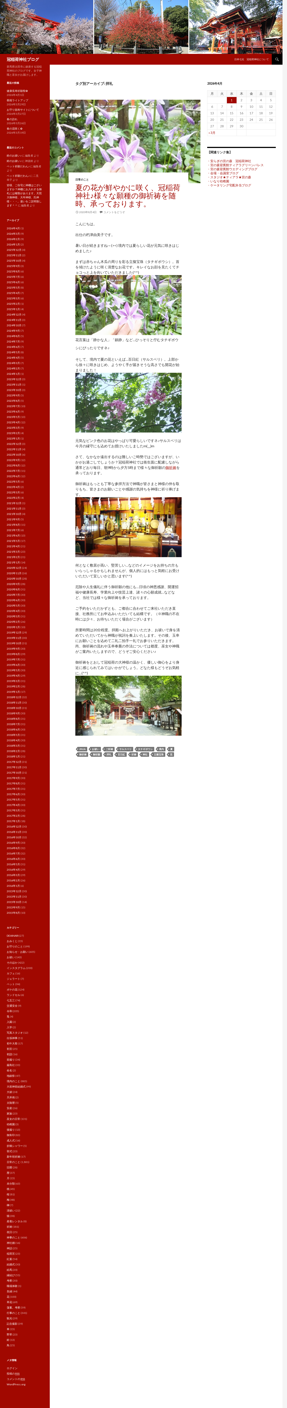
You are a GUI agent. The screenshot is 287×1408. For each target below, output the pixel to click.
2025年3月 (13, 298)
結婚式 (11, 1264)
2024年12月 (14, 314)
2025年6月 (13, 282)
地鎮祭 (11, 1075)
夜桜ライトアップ (17, 100)
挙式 (9, 1151)
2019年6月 (13, 664)
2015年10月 (14, 902)
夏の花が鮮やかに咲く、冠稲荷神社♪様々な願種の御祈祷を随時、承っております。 (127, 195)
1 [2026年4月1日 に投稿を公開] (232, 100)
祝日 (9, 1232)
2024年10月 (14, 325)
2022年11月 (14, 449)
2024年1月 (13, 373)
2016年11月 (14, 832)
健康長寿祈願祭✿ (17, 91)
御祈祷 (170, 467)
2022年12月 (14, 444)
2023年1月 (13, 438)
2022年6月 (13, 476)
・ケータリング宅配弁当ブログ (229, 185)
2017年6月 (13, 794)
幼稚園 (11, 1124)
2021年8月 (13, 524)
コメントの (16, 1379)
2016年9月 (13, 842)
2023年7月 (13, 406)
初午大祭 (12, 1043)
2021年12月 (14, 503)
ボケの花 (12, 989)
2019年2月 (13, 686)
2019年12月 (14, 632)
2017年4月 (13, 805)
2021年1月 (13, 562)
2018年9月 (13, 713)
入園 (9, 1022)
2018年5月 (13, 735)
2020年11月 (14, 573)
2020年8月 (13, 589)
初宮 (9, 1048)
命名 (9, 1070)
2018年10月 (14, 708)
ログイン (12, 1368)
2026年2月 (13, 239)
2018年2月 (13, 751)
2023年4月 (13, 422)
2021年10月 (14, 514)
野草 (9, 1334)
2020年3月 (13, 616)
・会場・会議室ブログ (223, 173)
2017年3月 (13, 810)
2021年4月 (13, 546)
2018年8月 (13, 718)
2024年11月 (14, 320)
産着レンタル (15, 1221)
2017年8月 (13, 783)
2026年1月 (13, 244)
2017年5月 (13, 799)
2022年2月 (13, 497)
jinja (82, 749)
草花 (9, 1302)
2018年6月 (13, 729)
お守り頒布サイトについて (23, 109)
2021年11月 (14, 508)
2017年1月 (13, 821)
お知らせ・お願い (17, 951)
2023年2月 (13, 433)
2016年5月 (13, 864)
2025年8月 (13, 271)
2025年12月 (14, 250)
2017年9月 (13, 778)
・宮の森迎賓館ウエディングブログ (232, 169)
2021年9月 (13, 519)
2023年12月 (14, 379)
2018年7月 (13, 724)
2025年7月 (13, 276)
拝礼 (109, 754)
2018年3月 (13, 745)
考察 (9, 1280)
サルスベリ (125, 749)
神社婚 (11, 1243)
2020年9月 (13, 584)
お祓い (95, 749)
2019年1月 (13, 691)
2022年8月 (13, 465)
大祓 (9, 1092)
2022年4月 (13, 487)
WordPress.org (16, 1384)
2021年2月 (13, 557)
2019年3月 (13, 681)
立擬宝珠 (159, 754)
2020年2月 (13, 621)
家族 (9, 1113)
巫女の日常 (13, 1119)
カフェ (11, 973)
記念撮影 (12, 1323)
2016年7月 (13, 853)
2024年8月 (13, 336)
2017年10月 (14, 772)
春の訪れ (12, 119)
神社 (145, 754)
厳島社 (11, 1065)
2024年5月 (13, 352)
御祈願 (96, 754)
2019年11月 (14, 638)
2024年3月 (13, 363)
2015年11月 (14, 896)
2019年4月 (13, 675)
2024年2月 (13, 368)
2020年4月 (13, 611)
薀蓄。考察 (13, 1307)
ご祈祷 (109, 749)
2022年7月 (13, 470)
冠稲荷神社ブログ (23, 59)
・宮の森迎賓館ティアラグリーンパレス (235, 165)
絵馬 (9, 1269)
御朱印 (11, 1135)
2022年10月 (14, 454)
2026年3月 (13, 233)
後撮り (11, 1129)
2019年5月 (13, 670)
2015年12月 (14, 891)
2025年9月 (13, 266)
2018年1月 (13, 756)
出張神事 (12, 1038)
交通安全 (12, 1005)
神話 (9, 1248)
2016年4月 (13, 869)
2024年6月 (13, 347)
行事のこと (13, 1313)
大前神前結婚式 (16, 1086)
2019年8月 (13, 654)
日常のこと (82, 179)
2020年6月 (13, 600)
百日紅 (121, 754)
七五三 (11, 1000)
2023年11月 (14, 384)
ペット (11, 984)
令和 (9, 1011)
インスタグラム (16, 968)
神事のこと (13, 1237)
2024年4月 (13, 357)
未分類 (11, 1183)
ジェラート (13, 978)
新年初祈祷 (13, 1156)
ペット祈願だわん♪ (18, 166)
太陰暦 (11, 1102)
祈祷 (133, 754)
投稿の (13, 1373)
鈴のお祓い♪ (14, 155)
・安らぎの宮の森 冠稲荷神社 (229, 161)
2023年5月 (13, 417)
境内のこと (13, 1081)
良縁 (9, 1291)
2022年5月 (13, 481)
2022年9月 (13, 460)
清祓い (11, 1210)
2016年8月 (13, 848)
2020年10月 (14, 578)
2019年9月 (13, 648)
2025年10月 (14, 260)
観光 (9, 1318)
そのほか (12, 962)
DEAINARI (13, 935)
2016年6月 (13, 859)
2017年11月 (14, 767)
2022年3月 (13, 492)
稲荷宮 (11, 1253)
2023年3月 (13, 427)
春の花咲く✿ (14, 128)
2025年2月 (13, 303)
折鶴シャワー (15, 1146)
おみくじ (12, 941)
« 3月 (212, 133)
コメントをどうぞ (114, 212)
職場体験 (12, 1286)
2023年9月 (13, 395)
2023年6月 (13, 411)
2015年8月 (13, 912)
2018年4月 (13, 740)
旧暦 (9, 1167)
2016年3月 (13, 875)
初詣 (9, 1054)
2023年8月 (13, 400)
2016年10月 (14, 837)
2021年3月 (13, 551)
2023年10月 (14, 390)
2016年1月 (13, 885)
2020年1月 (13, 627)
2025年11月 (14, 255)
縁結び (11, 1275)
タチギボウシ (145, 749)
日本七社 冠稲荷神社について (251, 59)
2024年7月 (13, 341)
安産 (9, 1108)
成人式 (11, 1140)
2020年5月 (13, 605)
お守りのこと (15, 946)
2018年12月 (14, 697)
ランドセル (13, 995)
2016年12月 (14, 826)
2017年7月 (13, 788)
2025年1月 (13, 309)
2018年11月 (14, 702)
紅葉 (9, 1259)
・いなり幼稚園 (218, 181)
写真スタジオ (15, 1032)
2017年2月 (13, 815)
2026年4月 (13, 228)
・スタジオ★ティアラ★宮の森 (229, 177)
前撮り (11, 1059)
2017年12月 (14, 762)
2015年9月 (13, 907)
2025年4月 (13, 293)
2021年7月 (13, 530)
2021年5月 (13, 541)
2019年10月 (14, 643)
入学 (9, 1027)
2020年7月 (13, 594)
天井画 (11, 1097)
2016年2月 (13, 880)
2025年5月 (13, 287)
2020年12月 (14, 567)
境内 (161, 749)
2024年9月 (13, 330)
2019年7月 (13, 659)
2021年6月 (13, 535)
